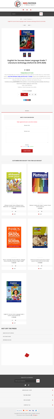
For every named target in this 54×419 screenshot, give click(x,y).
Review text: (27, 131)
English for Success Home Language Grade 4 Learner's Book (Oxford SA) (14, 315)
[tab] (27, 111)
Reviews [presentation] (27, 110)
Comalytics (34, 415)
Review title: (27, 125)
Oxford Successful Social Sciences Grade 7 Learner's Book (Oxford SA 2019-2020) (40, 260)
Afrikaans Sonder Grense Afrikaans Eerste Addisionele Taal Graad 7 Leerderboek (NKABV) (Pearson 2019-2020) (14, 207)
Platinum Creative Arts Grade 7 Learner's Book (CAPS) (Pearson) (40, 206)
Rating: (27, 144)
